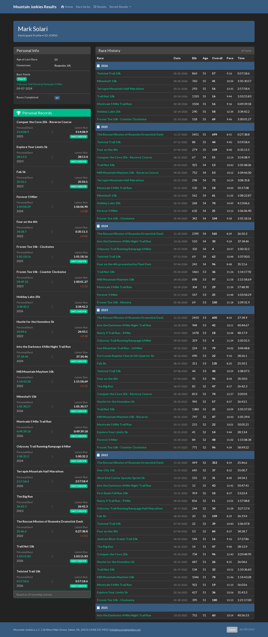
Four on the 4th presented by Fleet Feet (124, 264)
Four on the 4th (107, 149)
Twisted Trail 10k (109, 73)
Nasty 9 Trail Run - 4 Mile (114, 333)
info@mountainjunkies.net (125, 629)
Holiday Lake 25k (109, 111)
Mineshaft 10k (107, 81)
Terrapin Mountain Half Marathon (120, 88)
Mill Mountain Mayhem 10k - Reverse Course (127, 172)
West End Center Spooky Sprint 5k (121, 478)
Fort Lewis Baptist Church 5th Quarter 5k (125, 355)
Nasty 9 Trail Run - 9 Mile (114, 500)
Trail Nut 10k (106, 96)
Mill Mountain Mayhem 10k (115, 279)
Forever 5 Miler (107, 210)
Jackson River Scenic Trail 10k (117, 539)
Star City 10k (106, 470)
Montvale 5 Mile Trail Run (114, 104)
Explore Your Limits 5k (112, 432)
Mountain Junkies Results (34, 6)
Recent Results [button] (119, 6)
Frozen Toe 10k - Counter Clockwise (121, 119)
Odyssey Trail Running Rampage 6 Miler (40, 84)
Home (67, 6)
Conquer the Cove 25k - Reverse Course (124, 157)
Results (99, 6)
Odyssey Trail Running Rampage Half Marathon (129, 508)
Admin (232, 629)
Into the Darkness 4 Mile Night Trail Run (124, 241)
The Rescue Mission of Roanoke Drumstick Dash (130, 134)
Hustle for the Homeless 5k (116, 401)
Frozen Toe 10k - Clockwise (115, 218)
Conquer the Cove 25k (112, 554)
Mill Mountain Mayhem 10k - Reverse (122, 416)
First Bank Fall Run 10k (112, 493)
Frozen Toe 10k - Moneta (114, 302)
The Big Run (105, 386)
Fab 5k (101, 363)
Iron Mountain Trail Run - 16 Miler (120, 348)
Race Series (83, 6)
